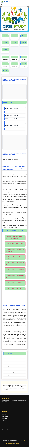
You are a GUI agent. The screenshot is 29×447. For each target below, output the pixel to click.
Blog (3, 423)
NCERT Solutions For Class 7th (11, 112)
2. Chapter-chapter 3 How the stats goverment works (14, 244)
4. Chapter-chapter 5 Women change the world (13, 257)
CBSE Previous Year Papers (9, 372)
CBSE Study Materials (8, 375)
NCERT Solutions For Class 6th (11, 108)
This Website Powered (10, 443)
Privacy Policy (13, 442)
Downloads (4, 418)
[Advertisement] (14, 92)
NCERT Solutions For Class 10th (11, 122)
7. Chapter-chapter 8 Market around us (15, 276)
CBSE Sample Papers (8, 366)
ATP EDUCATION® (22, 440)
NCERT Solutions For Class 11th (11, 125)
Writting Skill (4, 422)
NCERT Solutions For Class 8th (11, 115)
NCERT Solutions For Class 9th (11, 118)
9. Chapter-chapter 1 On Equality (14, 288)
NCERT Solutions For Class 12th (11, 129)
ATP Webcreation (18, 443)
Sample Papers (5, 416)
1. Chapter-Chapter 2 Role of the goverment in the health (14, 237)
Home (5, 356)
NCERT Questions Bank (8, 369)
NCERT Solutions (7, 359)
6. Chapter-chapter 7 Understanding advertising (15, 270)
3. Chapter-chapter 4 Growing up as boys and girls (15, 250)
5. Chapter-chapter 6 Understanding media (15, 263)
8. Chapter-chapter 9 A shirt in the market (14, 283)
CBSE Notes (6, 363)
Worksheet (4, 420)
